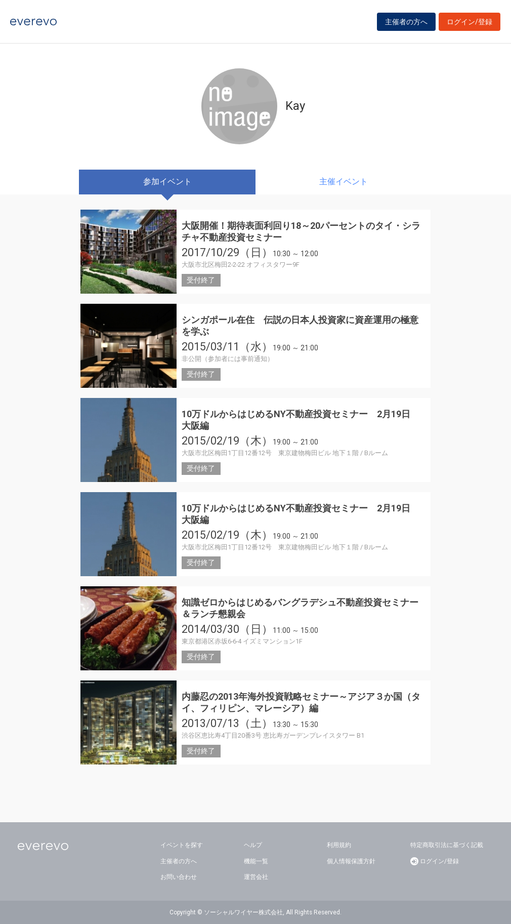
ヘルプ (253, 845)
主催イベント (343, 181)
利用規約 (339, 845)
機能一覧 (256, 861)
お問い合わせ (178, 876)
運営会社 (256, 876)
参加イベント (167, 181)
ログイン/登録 (469, 22)
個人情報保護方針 (351, 861)
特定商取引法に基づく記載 (446, 845)
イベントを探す (181, 845)
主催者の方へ (406, 22)
